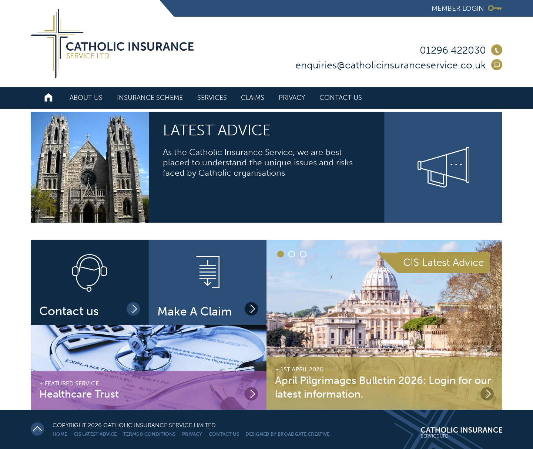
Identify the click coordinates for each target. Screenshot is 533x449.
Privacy (292, 98)
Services (212, 98)
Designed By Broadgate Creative (287, 434)
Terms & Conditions (149, 434)
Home (60, 434)
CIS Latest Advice (95, 434)
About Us (86, 98)
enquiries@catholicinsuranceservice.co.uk (390, 65)
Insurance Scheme (150, 98)
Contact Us (340, 98)
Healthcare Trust (79, 394)
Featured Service (72, 383)
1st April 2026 (302, 369)
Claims (252, 98)
